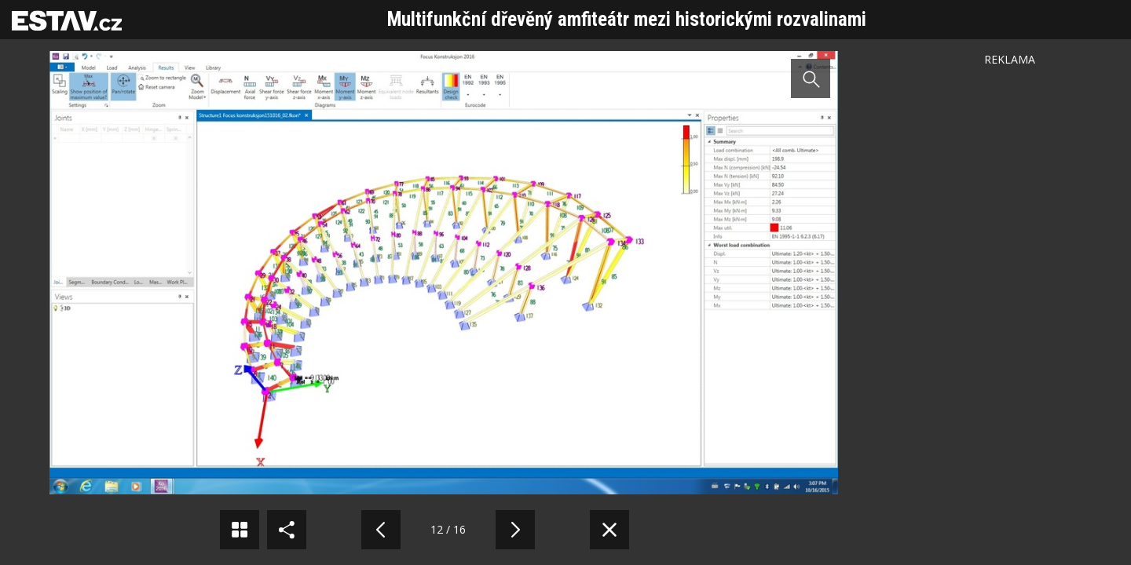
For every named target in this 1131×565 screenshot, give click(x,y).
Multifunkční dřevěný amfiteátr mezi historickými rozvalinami (626, 19)
